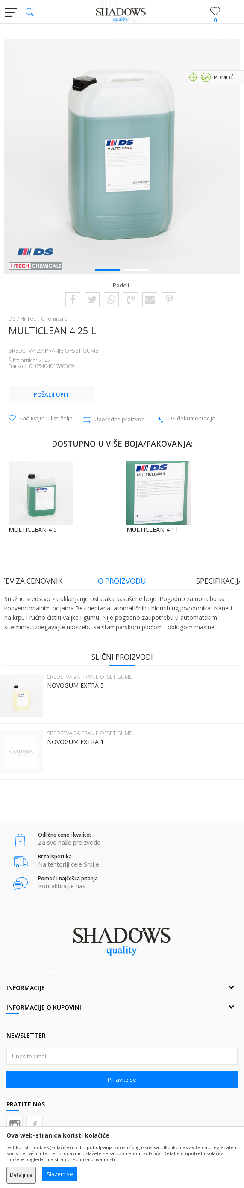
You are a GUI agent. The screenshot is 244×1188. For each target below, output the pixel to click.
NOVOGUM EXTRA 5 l (77, 685)
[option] (122, 156)
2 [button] (136, 269)
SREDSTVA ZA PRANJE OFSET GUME (53, 350)
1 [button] (107, 269)
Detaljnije (21, 1175)
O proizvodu (122, 581)
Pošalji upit (51, 394)
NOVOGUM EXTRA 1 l (77, 742)
